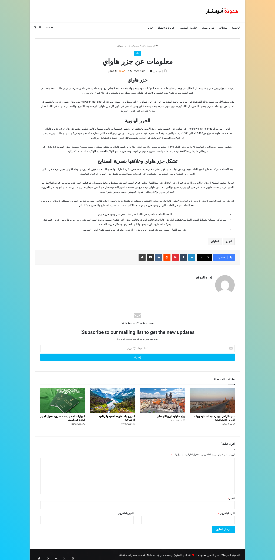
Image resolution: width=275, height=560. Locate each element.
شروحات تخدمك (166, 27)
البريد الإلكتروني (226, 512)
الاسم (231, 497)
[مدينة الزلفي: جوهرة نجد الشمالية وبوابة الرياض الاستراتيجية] (212, 399)
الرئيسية (236, 27)
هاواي (214, 241)
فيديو (150, 27)
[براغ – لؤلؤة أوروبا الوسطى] (162, 399)
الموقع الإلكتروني (125, 512)
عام (143, 45)
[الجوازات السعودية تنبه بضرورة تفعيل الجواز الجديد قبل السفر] (62, 399)
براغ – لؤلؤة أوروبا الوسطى (171, 415)
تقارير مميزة (208, 27)
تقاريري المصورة (187, 27)
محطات (223, 27)
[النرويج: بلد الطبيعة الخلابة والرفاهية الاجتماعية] (112, 399)
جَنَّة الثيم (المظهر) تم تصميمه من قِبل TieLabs (169, 553)
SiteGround (125, 553)
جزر (228, 241)
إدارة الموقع (157, 71)
